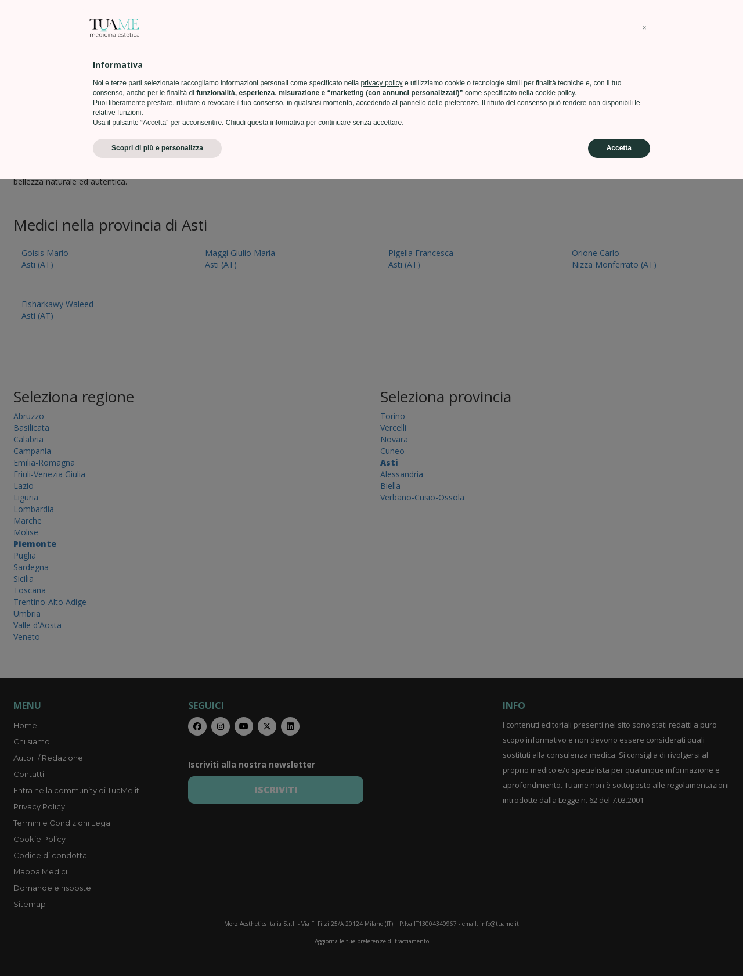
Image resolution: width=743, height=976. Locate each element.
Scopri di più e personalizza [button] (157, 945)
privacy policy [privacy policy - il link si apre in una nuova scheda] (382, 880)
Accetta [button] (619, 945)
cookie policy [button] (555, 890)
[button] (644, 825)
